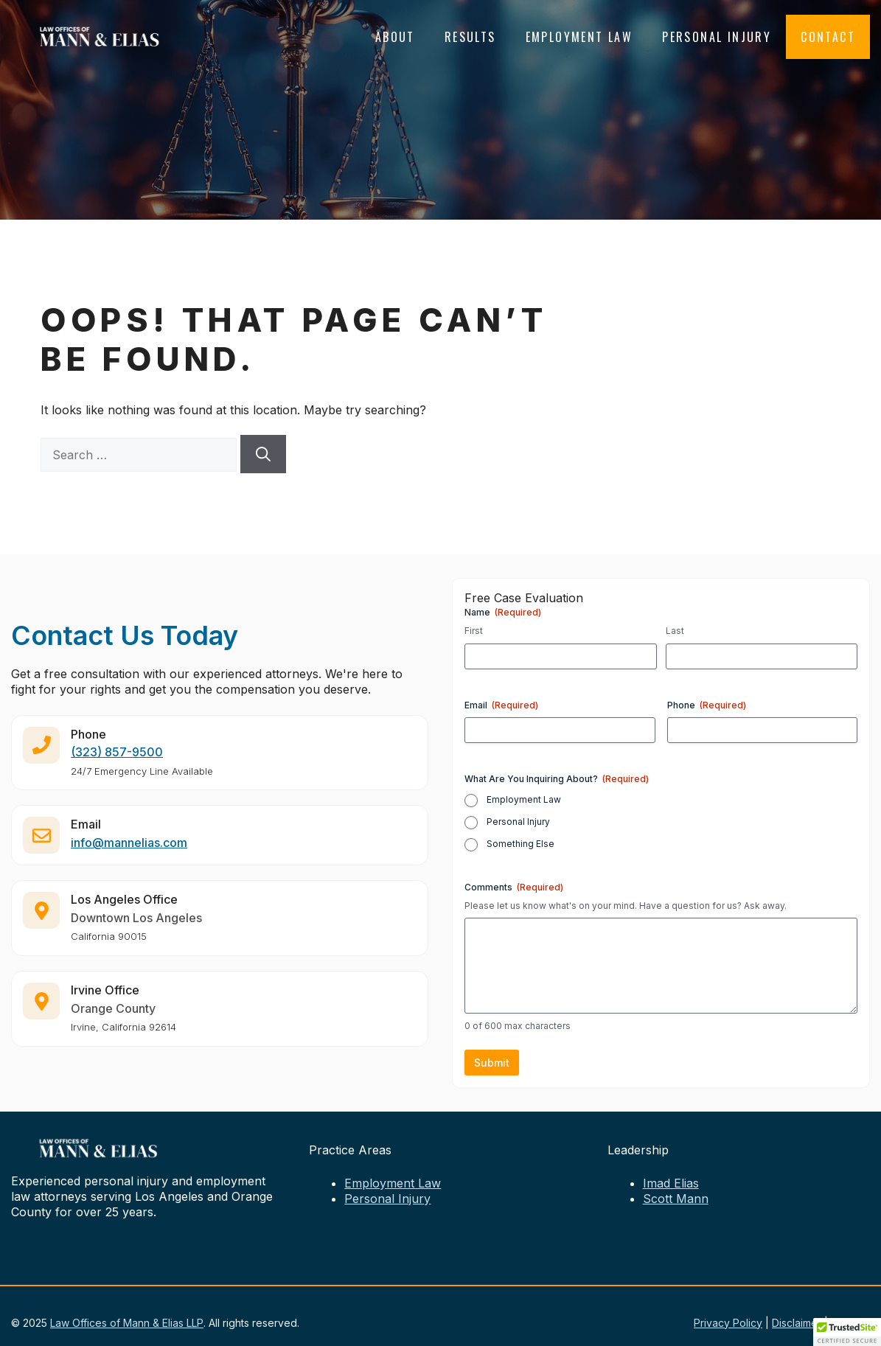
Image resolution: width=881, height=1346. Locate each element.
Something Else (520, 843)
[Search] (263, 454)
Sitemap (850, 1323)
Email (501, 705)
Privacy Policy (728, 1323)
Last (675, 630)
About (395, 37)
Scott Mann (675, 1198)
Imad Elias (671, 1183)
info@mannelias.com (129, 854)
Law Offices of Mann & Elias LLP (126, 1323)
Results (470, 37)
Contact (828, 37)
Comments (513, 887)
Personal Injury (716, 37)
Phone (706, 705)
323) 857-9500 (119, 763)
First (473, 630)
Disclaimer (796, 1323)
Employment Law (579, 37)
